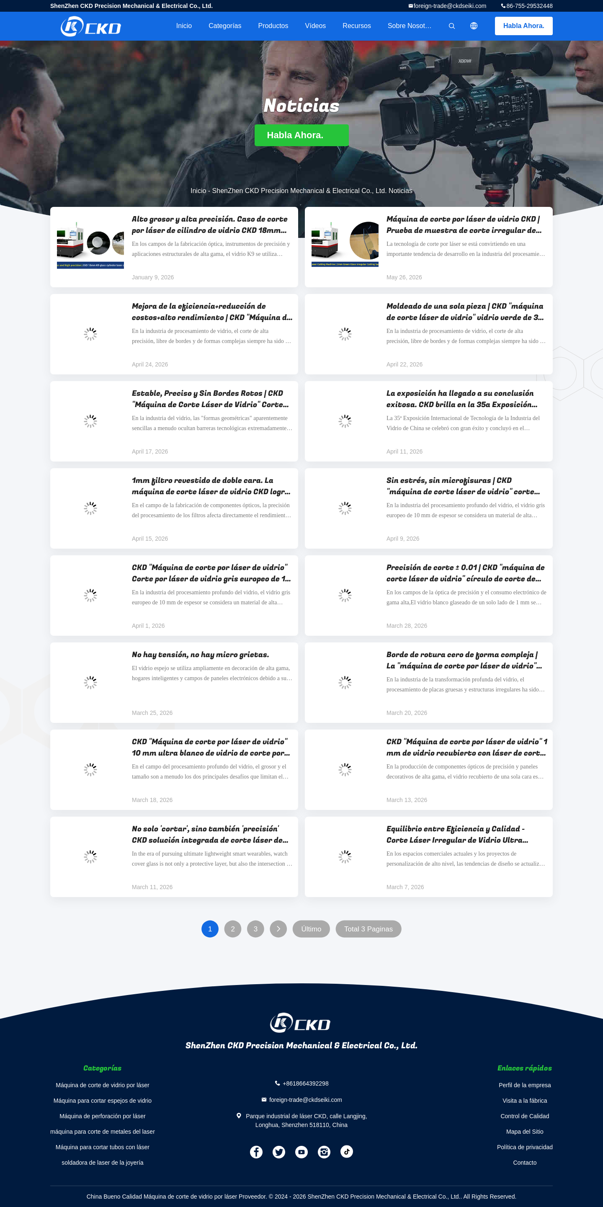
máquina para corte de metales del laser (102, 1131)
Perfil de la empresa (525, 1085)
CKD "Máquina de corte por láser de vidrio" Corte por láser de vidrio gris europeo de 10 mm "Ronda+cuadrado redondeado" (211, 573)
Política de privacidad (525, 1147)
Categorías (225, 25)
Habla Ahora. (523, 25)
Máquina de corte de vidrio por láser (102, 1085)
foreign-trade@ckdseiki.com (450, 6)
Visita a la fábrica (524, 1100)
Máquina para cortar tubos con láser (102, 1147)
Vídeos (315, 25)
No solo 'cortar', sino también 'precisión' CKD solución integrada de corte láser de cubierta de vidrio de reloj (207, 834)
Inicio (184, 25)
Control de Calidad (524, 1116)
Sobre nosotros (411, 25)
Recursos (357, 25)
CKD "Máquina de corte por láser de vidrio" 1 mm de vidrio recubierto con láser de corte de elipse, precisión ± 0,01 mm (467, 747)
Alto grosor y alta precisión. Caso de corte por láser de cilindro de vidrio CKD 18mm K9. (210, 225)
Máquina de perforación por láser (102, 1116)
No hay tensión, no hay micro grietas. (200, 654)
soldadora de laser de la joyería (102, 1162)
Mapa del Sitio (525, 1131)
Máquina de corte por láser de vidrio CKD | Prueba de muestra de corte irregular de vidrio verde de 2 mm (463, 225)
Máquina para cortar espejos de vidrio (103, 1100)
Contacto (524, 1162)
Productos (273, 25)
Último (311, 929)
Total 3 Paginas (368, 929)
